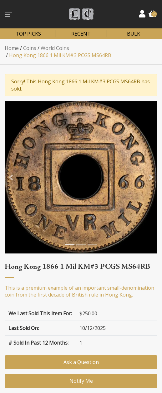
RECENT (81, 33)
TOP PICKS (28, 33)
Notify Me (81, 380)
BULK (133, 33)
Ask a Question (81, 362)
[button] (11, 177)
